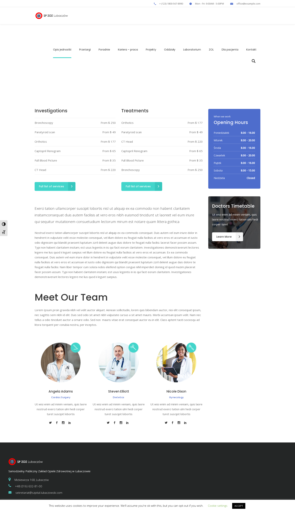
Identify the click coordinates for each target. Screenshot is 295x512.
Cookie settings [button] (217, 505)
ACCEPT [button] (238, 505)
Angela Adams (61, 391)
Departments (141, 74)
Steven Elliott (118, 391)
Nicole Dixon (176, 391)
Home (127, 74)
